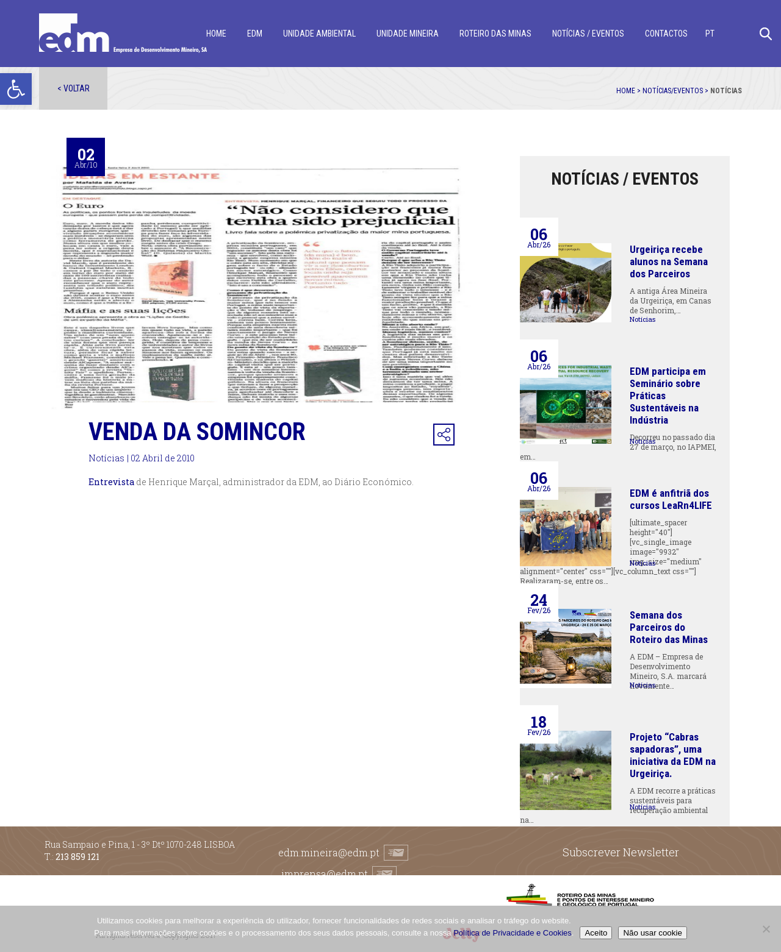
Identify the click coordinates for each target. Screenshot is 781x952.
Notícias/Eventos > (676, 91)
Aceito (596, 932)
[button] (16, 89)
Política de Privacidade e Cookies (512, 932)
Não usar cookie (652, 932)
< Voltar (73, 88)
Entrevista (111, 482)
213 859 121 (77, 856)
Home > (629, 91)
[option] (273, 295)
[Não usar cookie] (766, 929)
